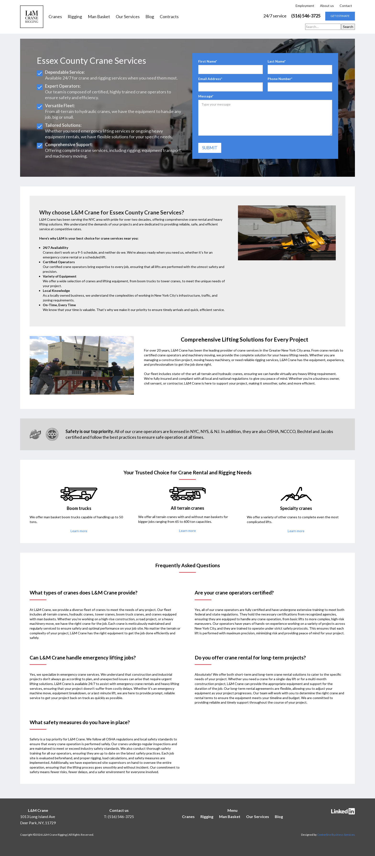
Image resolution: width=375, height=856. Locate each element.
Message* (205, 96)
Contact (346, 5)
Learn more (79, 531)
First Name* (207, 61)
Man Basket (99, 16)
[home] (31, 16)
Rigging (75, 16)
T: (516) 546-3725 (119, 816)
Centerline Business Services (336, 834)
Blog (149, 16)
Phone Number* (280, 79)
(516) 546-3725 (305, 15)
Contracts (169, 16)
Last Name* (277, 61)
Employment (305, 5)
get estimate (340, 16)
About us (327, 5)
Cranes (55, 16)
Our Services (128, 16)
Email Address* (210, 79)
